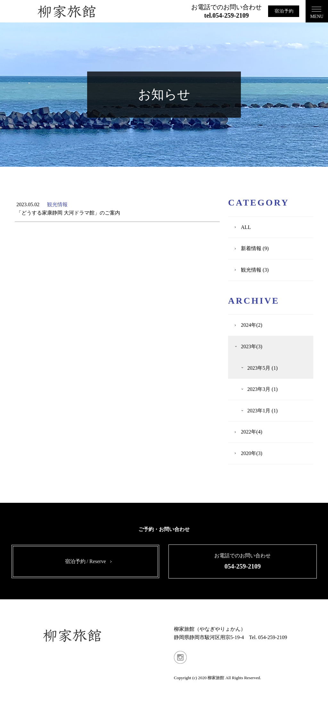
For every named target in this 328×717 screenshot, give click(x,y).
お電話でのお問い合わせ (226, 12)
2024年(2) (251, 325)
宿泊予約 (284, 11)
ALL (246, 227)
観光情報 (57, 204)
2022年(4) (251, 431)
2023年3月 (258, 389)
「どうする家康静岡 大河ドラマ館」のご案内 (68, 212)
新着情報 (251, 248)
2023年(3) (251, 346)
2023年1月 (258, 410)
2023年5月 (258, 368)
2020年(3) (251, 453)
